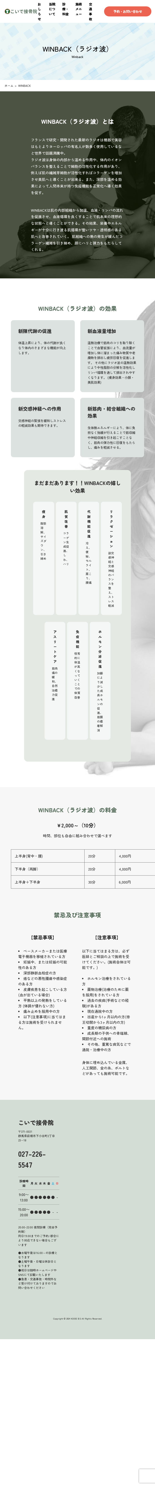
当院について (52, 9)
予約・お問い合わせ (127, 11)
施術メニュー (78, 9)
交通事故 (90, 11)
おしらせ (39, 11)
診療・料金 (65, 9)
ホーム (9, 85)
